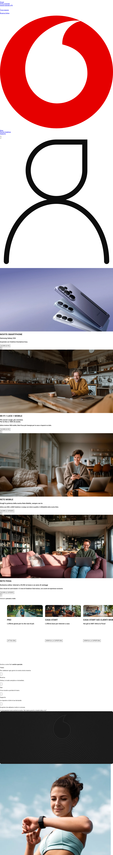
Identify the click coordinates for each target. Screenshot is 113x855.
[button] (25, 623)
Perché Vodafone (5, 132)
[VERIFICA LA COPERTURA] (54, 640)
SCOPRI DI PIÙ (5, 346)
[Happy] (1, 674)
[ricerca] (0, 137)
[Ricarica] (1, 684)
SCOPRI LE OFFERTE (7, 511)
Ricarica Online (56, 12)
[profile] (56, 202)
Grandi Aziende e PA (6, 5)
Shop (1, 130)
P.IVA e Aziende (5, 4)
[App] (1, 694)
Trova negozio (56, 9)
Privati (2, 2)
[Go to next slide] (1, 348)
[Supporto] (1, 704)
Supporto (3, 134)
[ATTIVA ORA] (11, 640)
